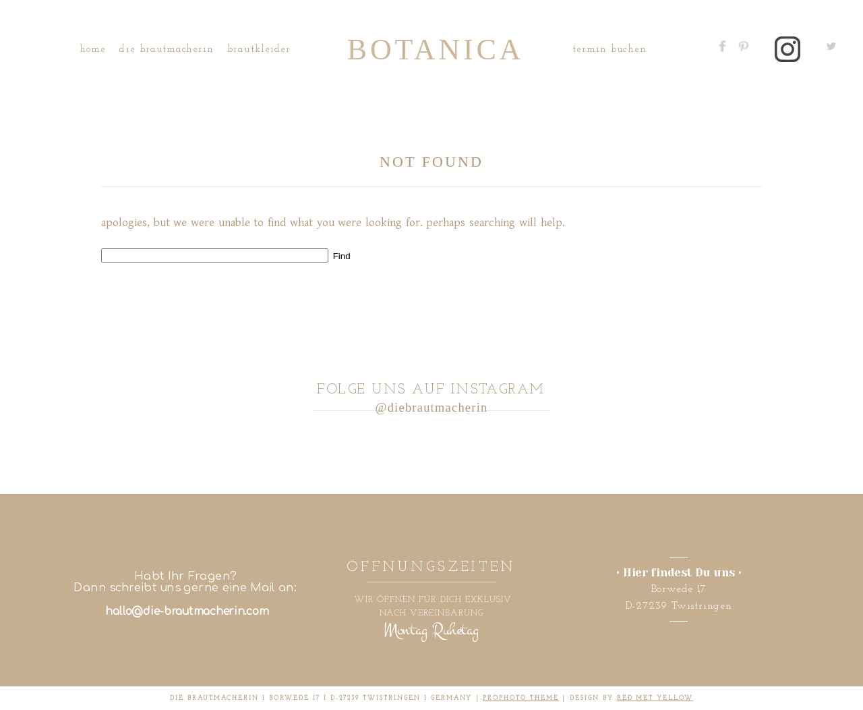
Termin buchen (609, 50)
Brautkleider (259, 50)
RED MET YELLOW (655, 698)
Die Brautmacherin (166, 50)
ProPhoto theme (521, 698)
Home (93, 50)
